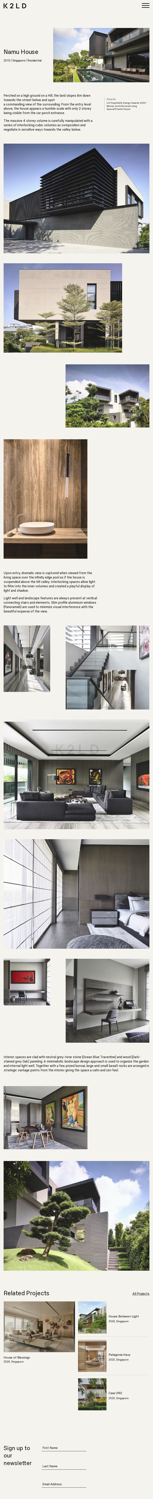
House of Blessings (17, 1357)
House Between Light (124, 1316)
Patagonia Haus (119, 1355)
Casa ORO (115, 1393)
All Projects (140, 1293)
